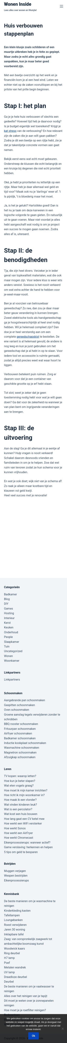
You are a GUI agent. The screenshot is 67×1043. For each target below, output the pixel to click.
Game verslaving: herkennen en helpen (28, 847)
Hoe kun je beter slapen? (19, 781)
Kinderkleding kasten (17, 910)
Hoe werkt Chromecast (18, 837)
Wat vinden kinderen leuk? (20, 804)
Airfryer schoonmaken (18, 733)
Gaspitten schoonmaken (19, 705)
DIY (6, 603)
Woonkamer (11, 660)
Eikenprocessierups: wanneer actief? (27, 842)
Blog (7, 599)
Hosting (9, 613)
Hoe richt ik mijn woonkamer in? (24, 795)
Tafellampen (12, 915)
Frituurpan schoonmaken (20, 728)
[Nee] (62, 1028)
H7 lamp (9, 958)
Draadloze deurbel (15, 977)
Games (8, 608)
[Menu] (61, 6)
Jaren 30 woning (14, 929)
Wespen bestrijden (16, 875)
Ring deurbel (12, 953)
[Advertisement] (33, 533)
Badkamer (10, 594)
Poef (7, 962)
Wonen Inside (17, 4)
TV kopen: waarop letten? (20, 776)
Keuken (8, 627)
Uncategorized (13, 651)
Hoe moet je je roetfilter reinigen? (25, 1010)
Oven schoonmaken (16, 709)
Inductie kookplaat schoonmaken (25, 743)
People (8, 637)
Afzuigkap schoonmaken (20, 757)
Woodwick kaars (14, 948)
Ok (33, 1035)
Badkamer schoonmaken (20, 738)
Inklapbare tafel (14, 934)
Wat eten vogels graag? (19, 785)
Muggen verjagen (15, 871)
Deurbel (9, 981)
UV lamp (9, 972)
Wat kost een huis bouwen (20, 814)
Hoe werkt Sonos (15, 828)
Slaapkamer (11, 642)
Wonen (8, 656)
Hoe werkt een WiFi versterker (23, 823)
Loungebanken (13, 920)
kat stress (10, 131)
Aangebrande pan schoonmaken (24, 700)
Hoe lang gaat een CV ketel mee (24, 819)
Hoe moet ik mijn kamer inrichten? (25, 790)
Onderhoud (11, 632)
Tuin (6, 646)
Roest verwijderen (15, 925)
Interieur (9, 618)
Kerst (7, 622)
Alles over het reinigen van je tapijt (25, 996)
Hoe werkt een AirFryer (18, 833)
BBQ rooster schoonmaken (21, 724)
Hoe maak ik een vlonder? (20, 799)
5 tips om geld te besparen (21, 852)
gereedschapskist (28, 336)
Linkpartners (12, 679)
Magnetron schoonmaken (20, 752)
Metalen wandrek (15, 967)
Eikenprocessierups (16, 880)
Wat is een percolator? (18, 809)
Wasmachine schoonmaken (21, 747)
